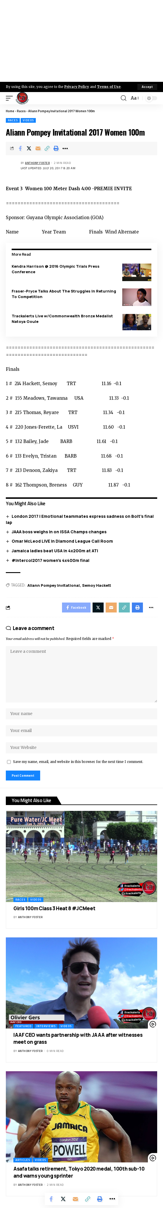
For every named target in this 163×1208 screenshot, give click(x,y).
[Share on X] (29, 148)
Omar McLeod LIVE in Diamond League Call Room (62, 541)
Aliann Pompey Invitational (53, 585)
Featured (23, 1026)
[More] (65, 148)
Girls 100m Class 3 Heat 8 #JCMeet (54, 908)
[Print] (56, 148)
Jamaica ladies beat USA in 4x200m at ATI (55, 550)
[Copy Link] (47, 148)
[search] (123, 98)
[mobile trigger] (11, 98)
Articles (22, 1160)
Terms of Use (109, 87)
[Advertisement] (81, 41)
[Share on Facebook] (20, 148)
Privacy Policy (76, 87)
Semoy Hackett (96, 585)
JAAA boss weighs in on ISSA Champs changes (59, 531)
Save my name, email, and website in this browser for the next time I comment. (78, 762)
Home (10, 111)
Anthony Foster (37, 163)
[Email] (38, 148)
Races (21, 111)
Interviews (46, 1026)
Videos (28, 120)
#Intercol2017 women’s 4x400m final (50, 560)
